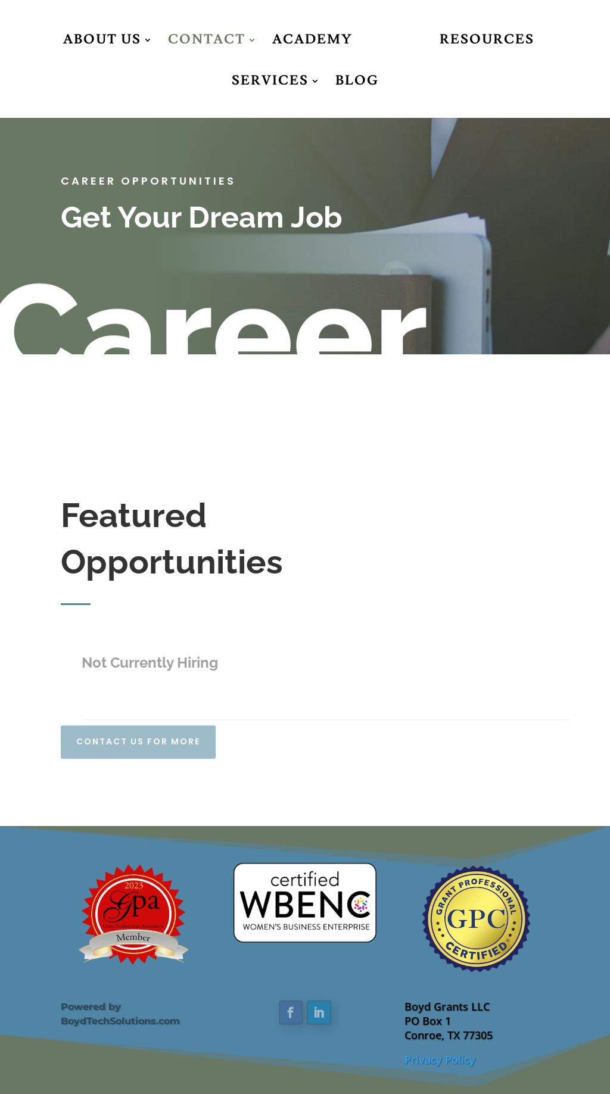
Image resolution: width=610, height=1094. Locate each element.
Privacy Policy (439, 1059)
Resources (487, 42)
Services (270, 83)
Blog (357, 83)
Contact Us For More (138, 737)
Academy (312, 42)
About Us (102, 42)
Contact (206, 42)
